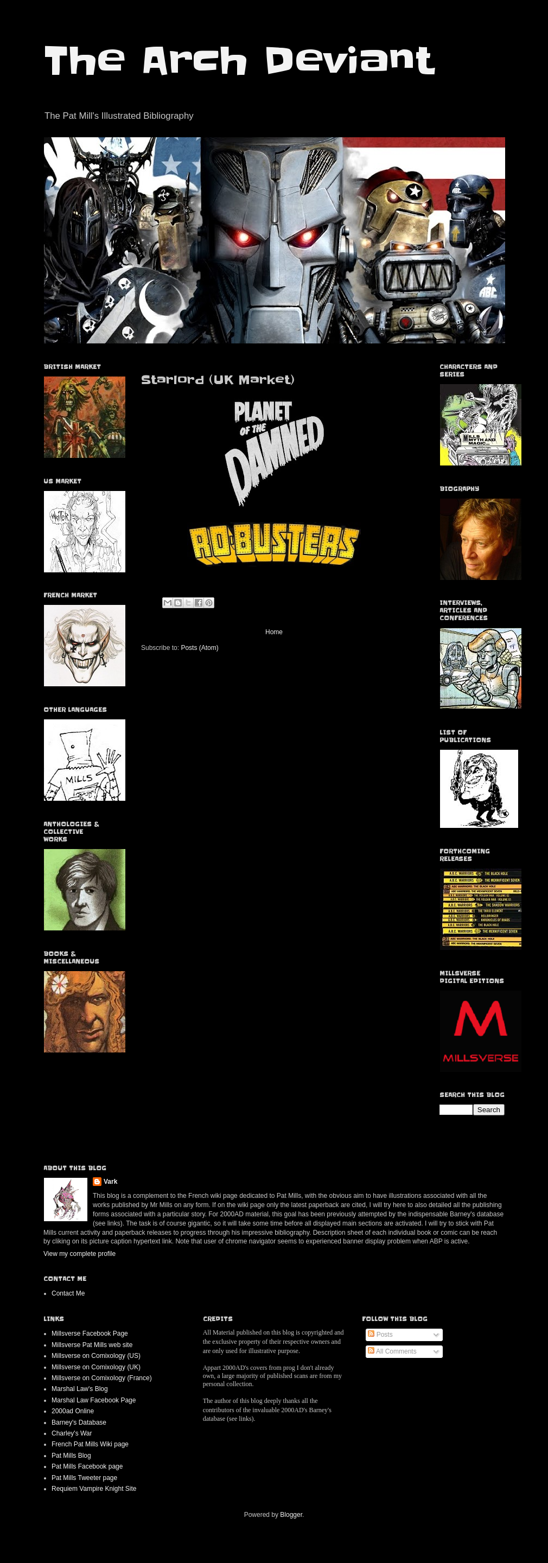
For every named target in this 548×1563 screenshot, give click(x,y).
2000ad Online (73, 1411)
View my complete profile (79, 1254)
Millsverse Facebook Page (90, 1333)
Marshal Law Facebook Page (94, 1400)
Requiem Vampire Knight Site (94, 1488)
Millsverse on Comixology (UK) (96, 1367)
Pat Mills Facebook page (87, 1466)
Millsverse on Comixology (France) (102, 1378)
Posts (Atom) (199, 648)
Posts (380, 1334)
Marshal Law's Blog (80, 1389)
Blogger (291, 1515)
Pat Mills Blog (71, 1455)
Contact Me (68, 1293)
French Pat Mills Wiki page (90, 1444)
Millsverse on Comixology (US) (96, 1356)
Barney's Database (79, 1422)
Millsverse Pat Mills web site (92, 1345)
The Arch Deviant (238, 60)
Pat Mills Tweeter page (84, 1478)
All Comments (392, 1351)
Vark (110, 1181)
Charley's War (72, 1433)
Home (274, 632)
